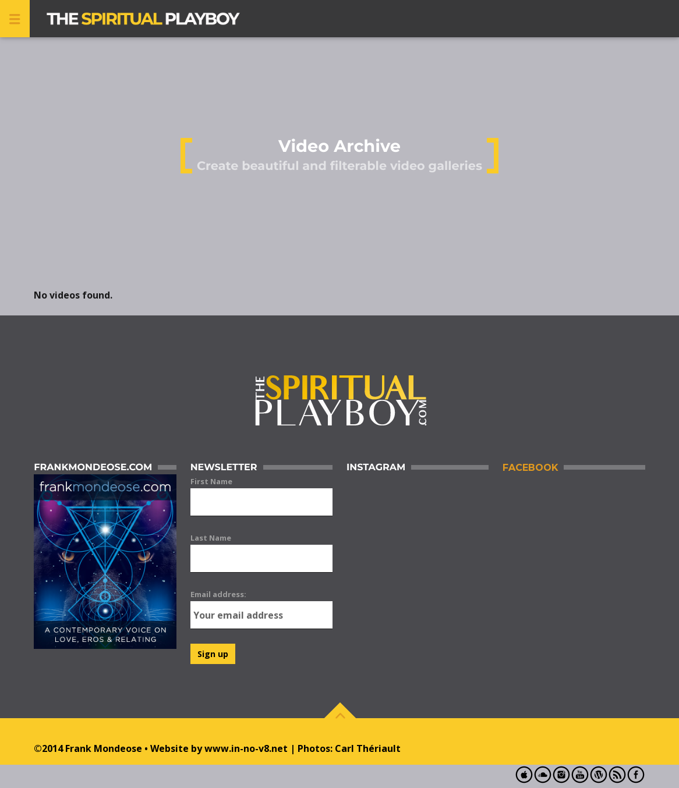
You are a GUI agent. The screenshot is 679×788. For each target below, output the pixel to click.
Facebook (530, 467)
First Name (211, 481)
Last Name (210, 538)
